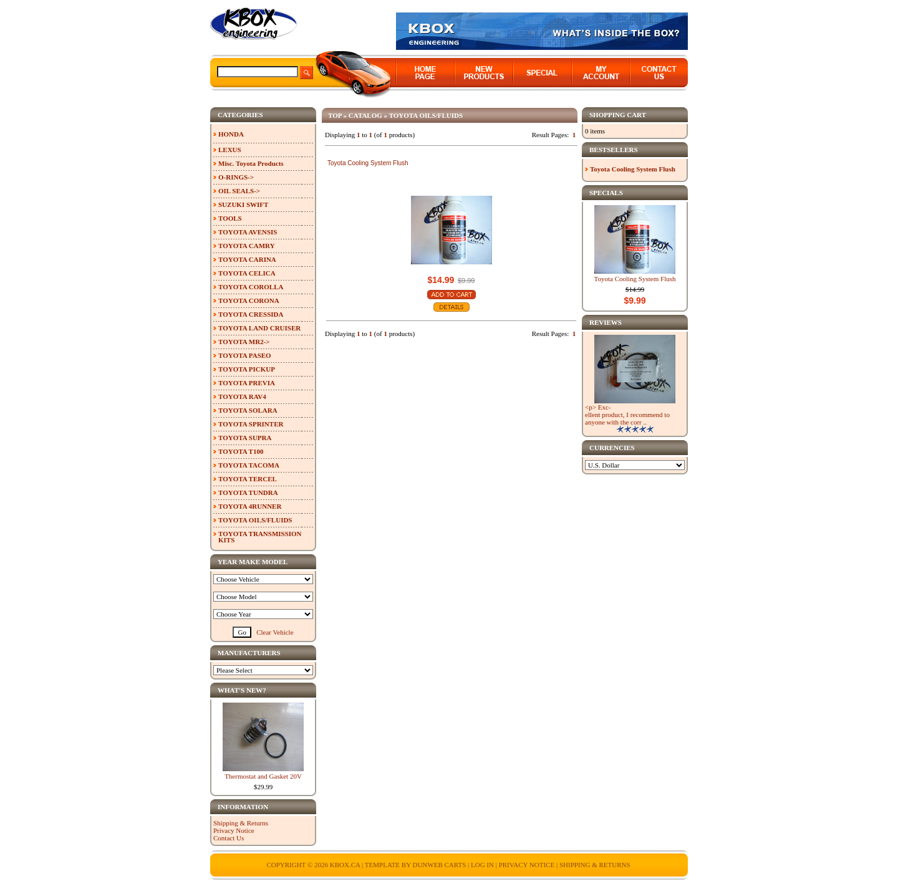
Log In (482, 864)
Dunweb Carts (440, 864)
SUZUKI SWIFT (243, 204)
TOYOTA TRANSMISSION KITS (260, 537)
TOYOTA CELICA (247, 273)
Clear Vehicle (274, 632)
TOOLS (230, 218)
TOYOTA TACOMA (248, 465)
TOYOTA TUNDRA (248, 492)
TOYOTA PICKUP (246, 369)
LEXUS (229, 149)
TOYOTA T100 (240, 451)
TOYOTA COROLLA (250, 287)
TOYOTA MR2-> (244, 341)
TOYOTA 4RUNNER (249, 506)
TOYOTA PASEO (244, 355)
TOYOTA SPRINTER (250, 424)
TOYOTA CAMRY (246, 245)
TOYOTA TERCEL (247, 479)
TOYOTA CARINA (247, 259)
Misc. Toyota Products (251, 163)
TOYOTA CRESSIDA (250, 314)
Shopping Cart (617, 114)
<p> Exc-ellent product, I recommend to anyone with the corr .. (627, 414)
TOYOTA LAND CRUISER (259, 328)
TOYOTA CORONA (248, 300)
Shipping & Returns (240, 823)
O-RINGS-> (236, 177)
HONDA (231, 134)
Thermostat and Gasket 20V (263, 776)
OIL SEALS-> (239, 191)
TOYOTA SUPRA (244, 437)
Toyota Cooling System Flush (367, 163)
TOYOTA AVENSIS (247, 232)
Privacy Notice (233, 830)
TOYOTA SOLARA (248, 410)
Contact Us (228, 838)
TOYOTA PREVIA (246, 383)
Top (335, 115)
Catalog (365, 115)
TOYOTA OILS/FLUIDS (426, 115)
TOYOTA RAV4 (242, 396)
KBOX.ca (345, 864)
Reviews (605, 322)
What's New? (242, 690)
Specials (606, 192)
